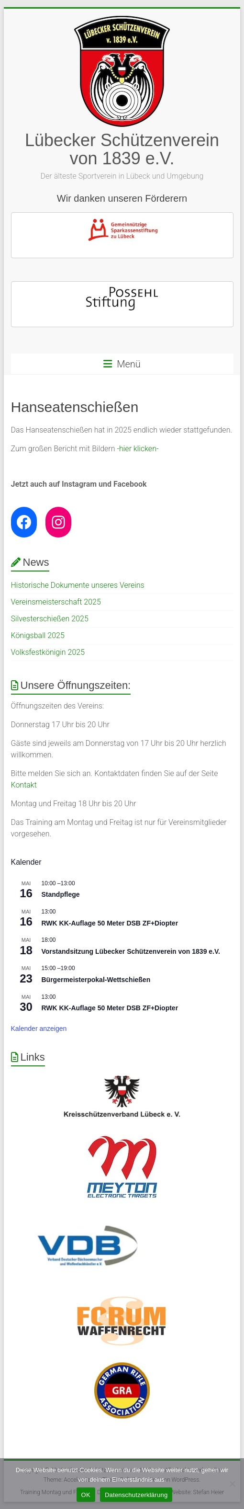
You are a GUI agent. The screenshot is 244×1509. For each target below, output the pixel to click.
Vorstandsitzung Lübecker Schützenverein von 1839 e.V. (131, 951)
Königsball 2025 (38, 635)
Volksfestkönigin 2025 (48, 652)
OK (85, 1494)
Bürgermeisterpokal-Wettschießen (96, 979)
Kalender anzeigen (39, 1028)
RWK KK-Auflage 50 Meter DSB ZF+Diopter (110, 923)
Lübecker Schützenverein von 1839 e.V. (122, 149)
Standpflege (61, 894)
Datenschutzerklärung (136, 1494)
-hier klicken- (137, 448)
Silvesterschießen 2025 (50, 618)
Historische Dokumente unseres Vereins (77, 585)
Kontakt (24, 784)
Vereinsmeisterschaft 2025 (56, 601)
